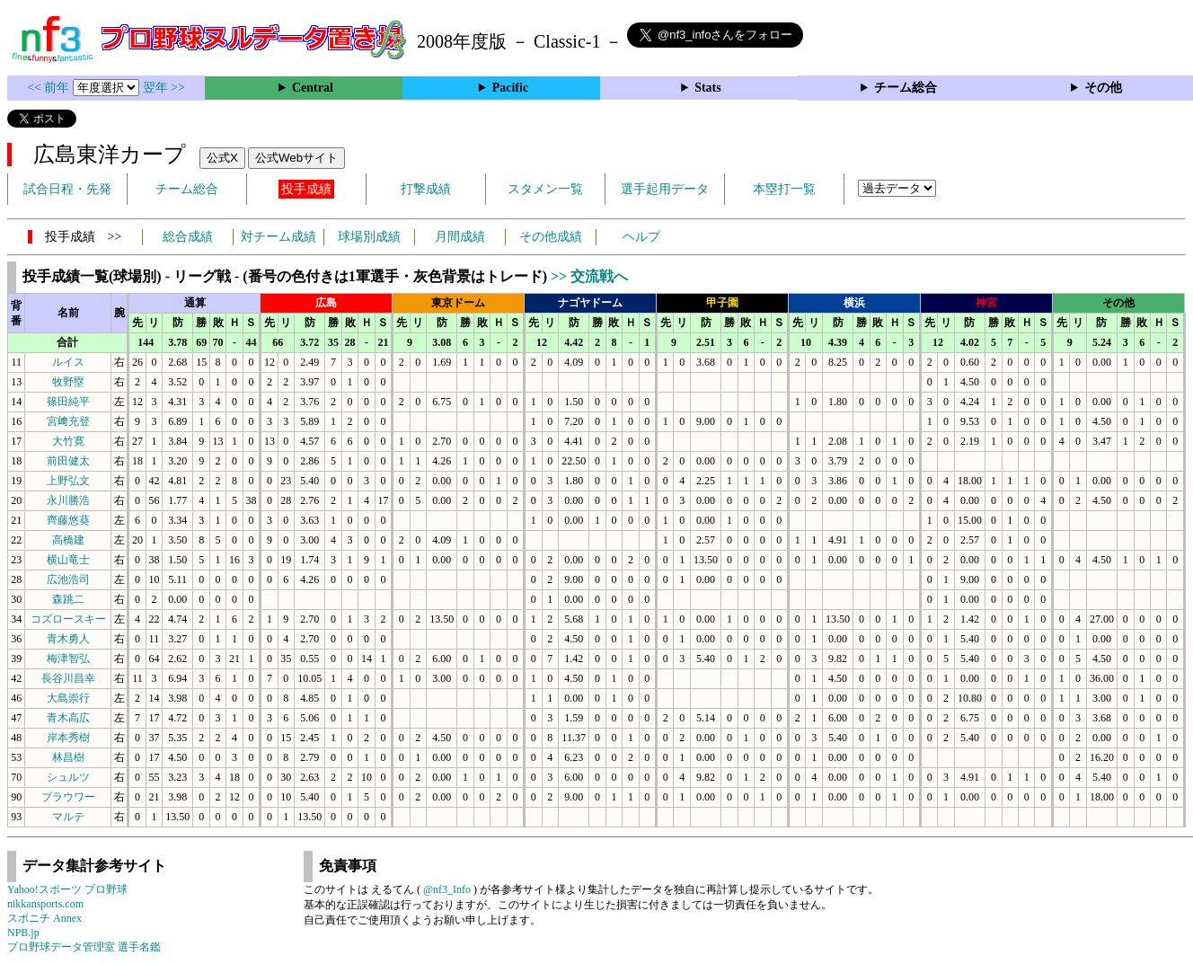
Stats (707, 87)
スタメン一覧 (545, 189)
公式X (222, 157)
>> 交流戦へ (589, 276)
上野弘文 (68, 480)
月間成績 (460, 236)
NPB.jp (23, 932)
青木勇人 (68, 638)
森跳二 (68, 599)
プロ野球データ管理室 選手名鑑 (84, 947)
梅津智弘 (68, 658)
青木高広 (68, 718)
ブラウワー (68, 797)
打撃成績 (426, 189)
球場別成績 (369, 236)
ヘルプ (641, 236)
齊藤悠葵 (68, 520)
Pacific (510, 87)
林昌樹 (68, 757)
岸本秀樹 (68, 737)
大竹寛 (68, 441)
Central (312, 87)
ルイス (68, 362)
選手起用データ (665, 189)
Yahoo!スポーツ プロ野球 (67, 889)
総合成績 (188, 236)
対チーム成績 (278, 236)
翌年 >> (164, 87)
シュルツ (68, 777)
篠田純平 (68, 401)
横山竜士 (68, 559)
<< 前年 (50, 87)
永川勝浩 (68, 500)
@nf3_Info (447, 889)
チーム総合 (905, 87)
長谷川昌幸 (68, 678)
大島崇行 (68, 698)
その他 (1103, 87)
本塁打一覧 (784, 189)
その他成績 (550, 236)
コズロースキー (68, 619)
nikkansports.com (45, 904)
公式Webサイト (296, 157)
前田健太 (68, 461)
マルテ (68, 816)
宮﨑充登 (68, 421)
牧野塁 (68, 382)
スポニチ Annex (44, 918)
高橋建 (68, 540)
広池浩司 (68, 579)
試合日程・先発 (67, 189)
